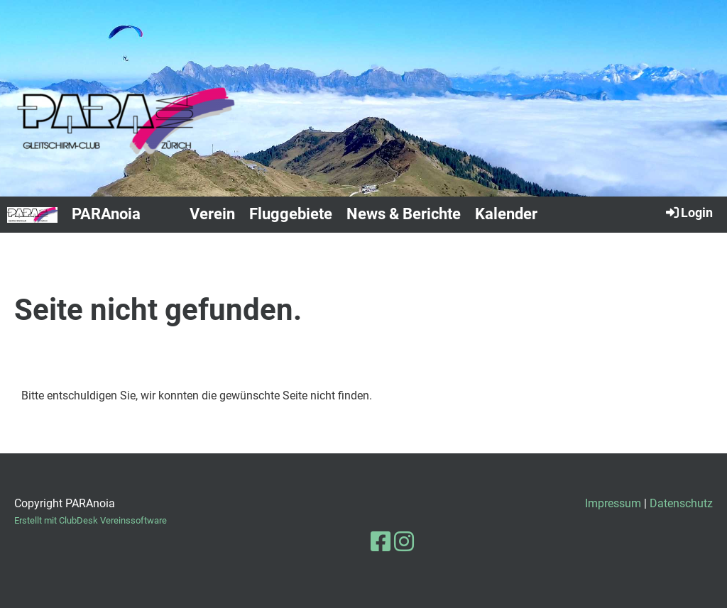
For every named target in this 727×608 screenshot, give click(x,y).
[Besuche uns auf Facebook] (380, 542)
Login (688, 212)
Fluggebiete (290, 214)
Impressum (613, 503)
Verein (212, 214)
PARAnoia (106, 214)
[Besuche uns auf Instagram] (404, 542)
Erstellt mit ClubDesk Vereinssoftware (90, 520)
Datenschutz (681, 503)
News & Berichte (403, 214)
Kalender (506, 214)
